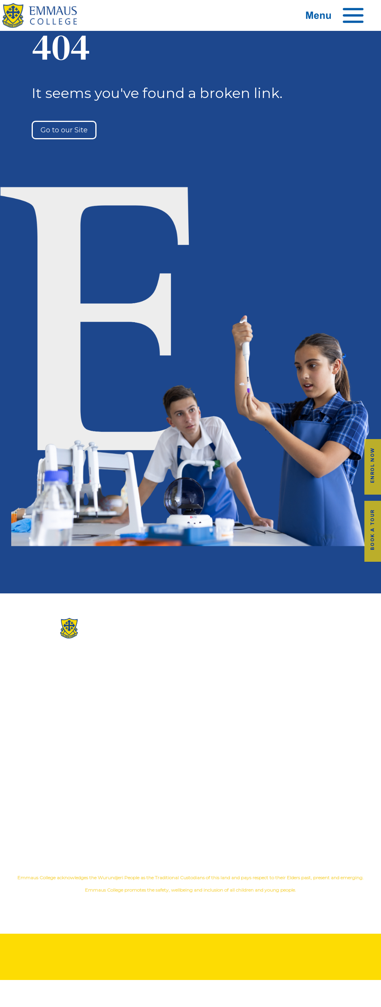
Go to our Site (64, 130)
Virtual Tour (190, 697)
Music (330, 672)
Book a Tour (372, 529)
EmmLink (318, 818)
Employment (317, 806)
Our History (190, 672)
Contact (190, 709)
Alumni (190, 781)
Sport (352, 672)
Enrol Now (372, 465)
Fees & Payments (317, 793)
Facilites (190, 684)
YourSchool (198, 903)
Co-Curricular (295, 672)
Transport (190, 793)
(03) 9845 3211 (64, 654)
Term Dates (190, 818)
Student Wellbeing (317, 697)
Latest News (190, 806)
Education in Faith (317, 684)
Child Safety (317, 709)
